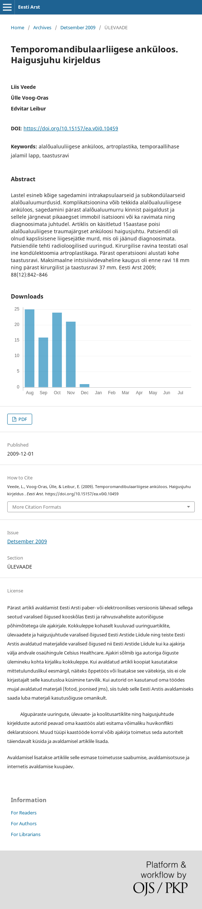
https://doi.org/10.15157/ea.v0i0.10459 (70, 128)
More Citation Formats (36, 507)
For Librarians (25, 834)
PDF (22, 419)
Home (17, 27)
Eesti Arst (29, 7)
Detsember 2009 (77, 27)
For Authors (23, 823)
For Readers (23, 812)
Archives (42, 27)
